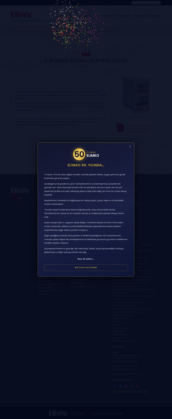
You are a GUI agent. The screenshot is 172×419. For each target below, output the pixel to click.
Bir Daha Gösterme (86, 267)
